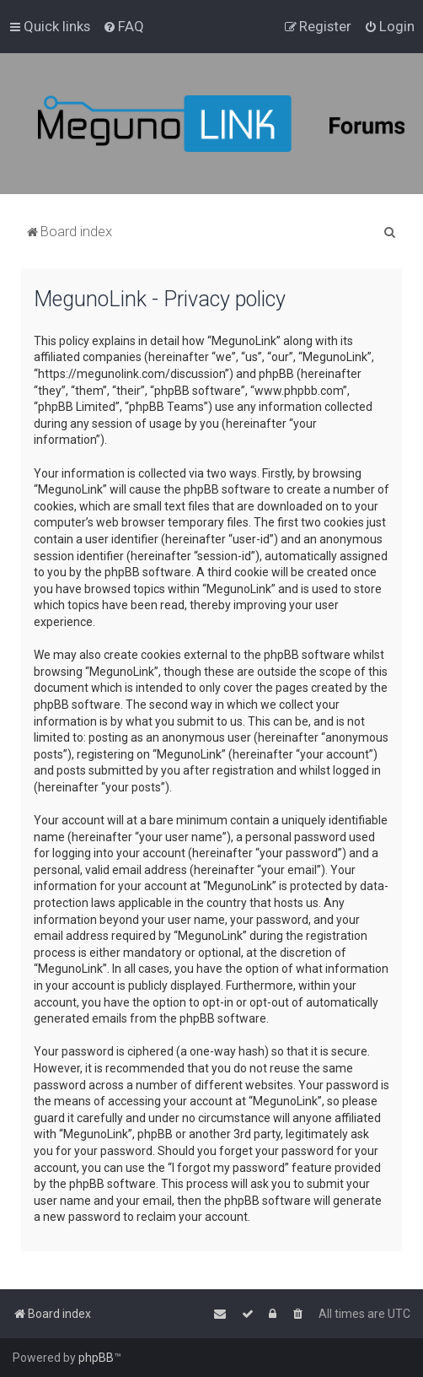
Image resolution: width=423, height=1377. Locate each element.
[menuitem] (123, 26)
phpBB (96, 1357)
